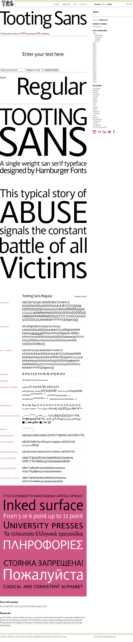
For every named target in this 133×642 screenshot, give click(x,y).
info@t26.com (110, 637)
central (95, 96)
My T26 (129, 4)
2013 (94, 64)
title (94, 104)
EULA (18, 637)
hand (95, 106)
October (98, 39)
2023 (94, 45)
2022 (94, 47)
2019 (94, 53)
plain (51, 617)
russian (14, 617)
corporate (37, 617)
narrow (95, 117)
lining (73, 620)
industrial (15, 620)
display (95, 92)
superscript (61, 622)
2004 (95, 82)
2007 (94, 76)
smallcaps (59, 620)
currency (44, 620)
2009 (94, 72)
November (98, 37)
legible (77, 617)
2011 (94, 68)
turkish (21, 617)
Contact (3, 637)
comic (95, 110)
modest (45, 617)
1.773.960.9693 (98, 637)
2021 (94, 49)
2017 (94, 56)
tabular (79, 620)
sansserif (58, 617)
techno (95, 102)
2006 (94, 78)
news (82, 617)
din (30, 620)
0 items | (103, 4)
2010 (94, 70)
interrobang (5, 625)
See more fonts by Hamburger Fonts (31, 606)
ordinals (78, 622)
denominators (50, 622)
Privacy (12, 637)
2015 (94, 60)
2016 (94, 58)
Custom (83, 4)
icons (13, 622)
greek (2, 617)
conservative (68, 617)
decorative (96, 88)
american (29, 617)
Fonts (56, 4)
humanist (36, 620)
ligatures (20, 622)
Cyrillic (8, 617)
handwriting (97, 119)
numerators (38, 622)
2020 (94, 51)
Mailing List (58, 637)
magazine (96, 112)
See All (97, 41)
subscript (71, 622)
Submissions (39, 637)
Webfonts (66, 4)
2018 (94, 55)
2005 (94, 80)
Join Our (100, 20)
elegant (95, 108)
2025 (94, 33)
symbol (95, 123)
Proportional (5, 622)
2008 (94, 74)
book (8, 620)
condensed (97, 125)
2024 (94, 43)
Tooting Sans (97, 27)
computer (24, 620)
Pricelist (48, 637)
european (96, 94)
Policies (29, 637)
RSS (65, 637)
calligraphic (97, 121)
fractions (28, 622)
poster (3, 620)
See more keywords (100, 127)
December (98, 35)
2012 (94, 66)
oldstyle (67, 620)
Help (23, 637)
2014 (94, 62)
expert (51, 620)
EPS (75, 4)
